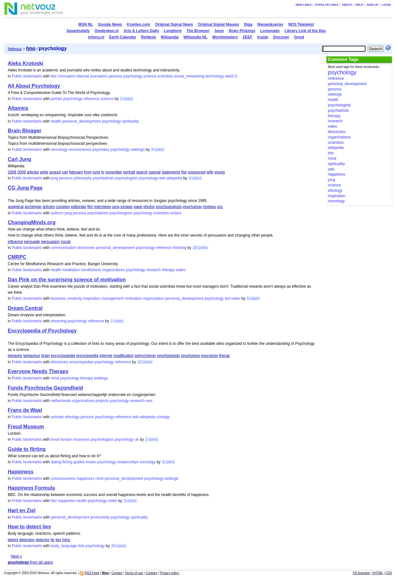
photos (149, 206)
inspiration (91, 298)
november (113, 172)
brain (45, 355)
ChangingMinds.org (31, 222)
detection (27, 540)
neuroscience (80, 149)
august (55, 172)
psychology (132, 76)
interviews (102, 206)
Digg (248, 24)
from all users (30, 562)
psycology (209, 355)
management (112, 298)
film (90, 206)
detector (43, 540)
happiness (85, 478)
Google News (110, 24)
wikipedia (174, 178)
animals (57, 417)
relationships (127, 462)
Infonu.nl (96, 37)
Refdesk (148, 37)
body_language (64, 546)
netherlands (61, 401)
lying (66, 540)
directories (86, 247)
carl (65, 172)
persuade (32, 241)
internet (83, 76)
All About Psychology (34, 86)
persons (115, 76)
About (347, 4)
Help (359, 4)
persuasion (50, 241)
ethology (72, 417)
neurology (59, 149)
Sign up (372, 4)
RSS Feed (91, 573)
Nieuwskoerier (270, 24)
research (153, 270)
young (219, 172)
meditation (71, 270)
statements (171, 172)
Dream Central (25, 308)
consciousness (63, 478)
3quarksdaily (78, 31)
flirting (67, 462)
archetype (33, 206)
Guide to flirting (26, 449)
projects (102, 401)
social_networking (189, 76)
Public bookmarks (27, 76)
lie (52, 540)
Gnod (299, 37)
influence (15, 241)
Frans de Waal (25, 410)
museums (81, 439)
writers (175, 213)
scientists (165, 76)
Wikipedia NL (195, 37)
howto (91, 462)
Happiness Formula (31, 488)
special (154, 172)
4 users (157, 149)
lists (81, 546)
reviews (209, 206)
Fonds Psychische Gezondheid (45, 388)
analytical (15, 206)
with (209, 172)
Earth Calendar (122, 37)
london (66, 439)
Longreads (269, 31)
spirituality (130, 121)
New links (304, 4)
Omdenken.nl (107, 31)
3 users (168, 462)
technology (214, 76)
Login (386, 4)
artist (44, 172)
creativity (74, 298)
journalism (99, 76)
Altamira (18, 108)
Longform (173, 31)
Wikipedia (169, 37)
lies (58, 540)
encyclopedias (82, 362)
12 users (145, 362)
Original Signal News (174, 24)
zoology (163, 417)
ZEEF (247, 37)
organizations (113, 270)
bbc (54, 76)
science (150, 76)
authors (57, 213)
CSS (389, 573)
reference (92, 99)
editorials (78, 206)
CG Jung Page (25, 188)
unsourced (196, 172)
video (235, 298)
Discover (281, 37)
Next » (16, 556)
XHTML (377, 573)
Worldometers (225, 37)
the (184, 172)
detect (13, 540)
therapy (168, 270)
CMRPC (17, 257)
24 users (118, 546)
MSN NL (85, 24)
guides (78, 462)
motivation (133, 298)
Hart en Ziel (21, 510)
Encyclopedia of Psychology (42, 330)
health (56, 121)
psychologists (126, 178)
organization (153, 298)
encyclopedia (87, 355)
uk (137, 439)
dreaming (59, 321)
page (138, 206)
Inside (262, 37)
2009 (21, 172)
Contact (116, 573)
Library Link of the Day (305, 31)
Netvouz (15, 49)
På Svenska (361, 573)
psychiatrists (103, 178)
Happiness (20, 471)
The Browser (198, 31)
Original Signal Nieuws (218, 24)
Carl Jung (19, 159)
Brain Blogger (24, 130)
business (58, 298)
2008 (12, 172)
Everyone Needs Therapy (38, 371)
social (65, 241)
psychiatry (101, 149)
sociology (148, 462)
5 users (253, 298)
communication (64, 247)
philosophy (83, 178)
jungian (126, 206)
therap (224, 355)
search (142, 172)
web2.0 (231, 76)
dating (56, 462)
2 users (126, 99)
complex (63, 206)
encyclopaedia (63, 355)
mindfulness (91, 270)
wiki (162, 178)
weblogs (137, 149)
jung (96, 172)
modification (123, 355)
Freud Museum (26, 426)
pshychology (145, 355)
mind (55, 378)
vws (149, 401)
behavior (15, 355)
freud (55, 439)
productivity (100, 517)
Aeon (219, 31)
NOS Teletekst (301, 24)
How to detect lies (29, 526)
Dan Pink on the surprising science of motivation (67, 279)
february (76, 172)
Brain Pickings (242, 31)
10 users (200, 247)
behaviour (31, 355)
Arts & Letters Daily (141, 31)
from (88, 172)
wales (181, 270)
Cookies (151, 573)
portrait (129, 172)
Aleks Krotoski (25, 63)
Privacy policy (169, 573)
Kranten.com (138, 24)
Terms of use (134, 573)
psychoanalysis (169, 206)
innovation (67, 76)
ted (227, 298)
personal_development (81, 121)
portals (56, 99)
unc (220, 206)
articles (33, 172)
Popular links (327, 4)
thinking (179, 247)
